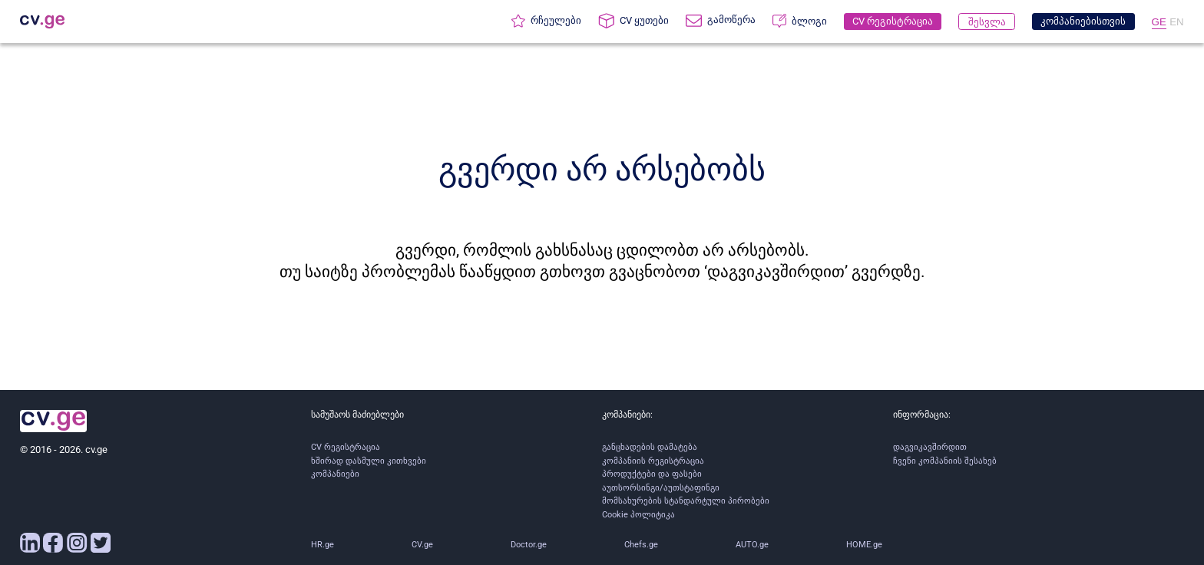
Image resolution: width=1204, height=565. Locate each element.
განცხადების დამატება (649, 447)
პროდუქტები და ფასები (652, 474)
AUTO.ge (752, 545)
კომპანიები (335, 474)
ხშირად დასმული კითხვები (368, 461)
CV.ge (422, 545)
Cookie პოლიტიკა (638, 515)
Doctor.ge (529, 545)
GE (1159, 22)
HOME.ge (864, 545)
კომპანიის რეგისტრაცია (653, 461)
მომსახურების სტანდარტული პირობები (685, 501)
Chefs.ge (641, 545)
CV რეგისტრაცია (345, 447)
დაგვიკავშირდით (930, 447)
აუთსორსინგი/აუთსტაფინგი (660, 488)
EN (1176, 22)
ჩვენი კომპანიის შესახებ (945, 461)
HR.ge (322, 545)
